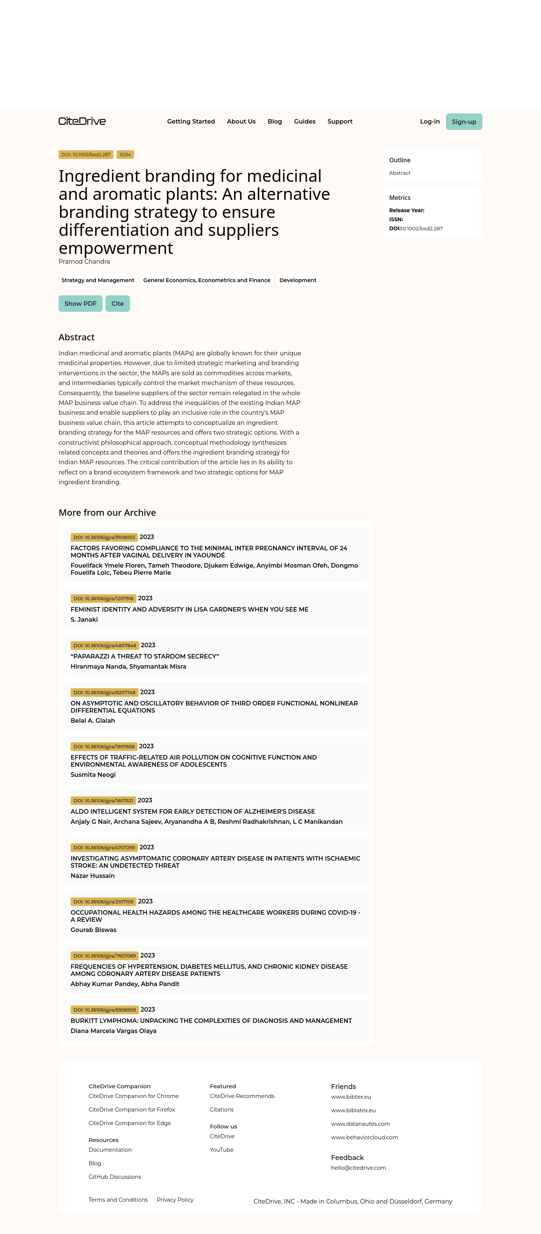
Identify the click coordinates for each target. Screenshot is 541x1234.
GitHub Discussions (115, 1177)
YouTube (222, 1149)
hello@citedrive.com (358, 1168)
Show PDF (81, 303)
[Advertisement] (270, 55)
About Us (241, 121)
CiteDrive (222, 1136)
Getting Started (191, 121)
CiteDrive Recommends (242, 1096)
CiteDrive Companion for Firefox (132, 1109)
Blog (275, 121)
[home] (82, 123)
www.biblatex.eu (353, 1110)
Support (340, 121)
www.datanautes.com (360, 1124)
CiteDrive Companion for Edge (130, 1123)
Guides (305, 121)
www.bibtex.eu (351, 1097)
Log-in (430, 121)
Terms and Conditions (118, 1199)
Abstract (400, 173)
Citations (222, 1109)
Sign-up (464, 121)
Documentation (110, 1149)
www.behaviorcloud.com (364, 1137)
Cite (118, 303)
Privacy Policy (175, 1199)
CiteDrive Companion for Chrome (134, 1096)
